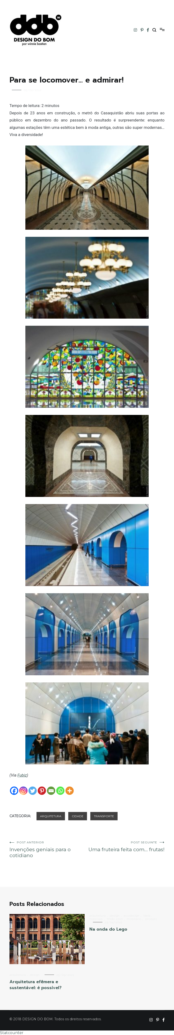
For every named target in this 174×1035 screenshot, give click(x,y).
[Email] (51, 791)
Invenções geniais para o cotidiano (48, 849)
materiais (96, 919)
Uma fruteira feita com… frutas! (126, 846)
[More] (69, 791)
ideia (146, 915)
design (35, 975)
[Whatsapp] (60, 791)
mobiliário (134, 919)
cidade (77, 816)
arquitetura (50, 816)
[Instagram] (23, 791)
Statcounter (11, 1032)
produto (151, 919)
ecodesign (131, 915)
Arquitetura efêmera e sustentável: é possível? (35, 984)
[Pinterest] (42, 791)
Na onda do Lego (108, 929)
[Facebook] (14, 791)
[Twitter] (32, 791)
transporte (104, 816)
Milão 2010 (115, 919)
